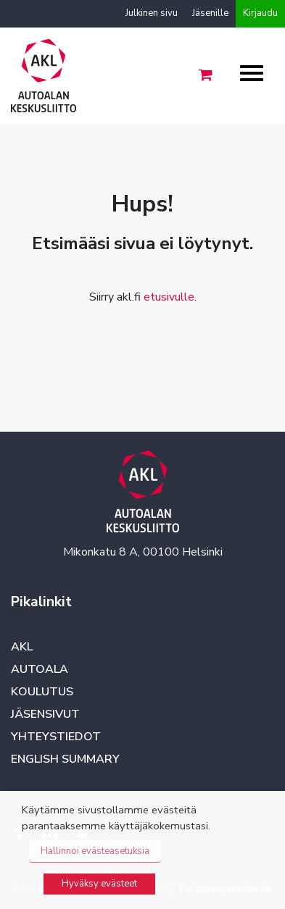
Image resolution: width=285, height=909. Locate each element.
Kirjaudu (260, 13)
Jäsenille (210, 13)
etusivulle (169, 297)
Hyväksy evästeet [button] (99, 883)
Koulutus (42, 692)
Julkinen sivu (151, 13)
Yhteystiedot (56, 737)
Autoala (39, 669)
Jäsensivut (45, 714)
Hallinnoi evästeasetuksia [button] (95, 851)
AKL (22, 647)
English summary (65, 759)
